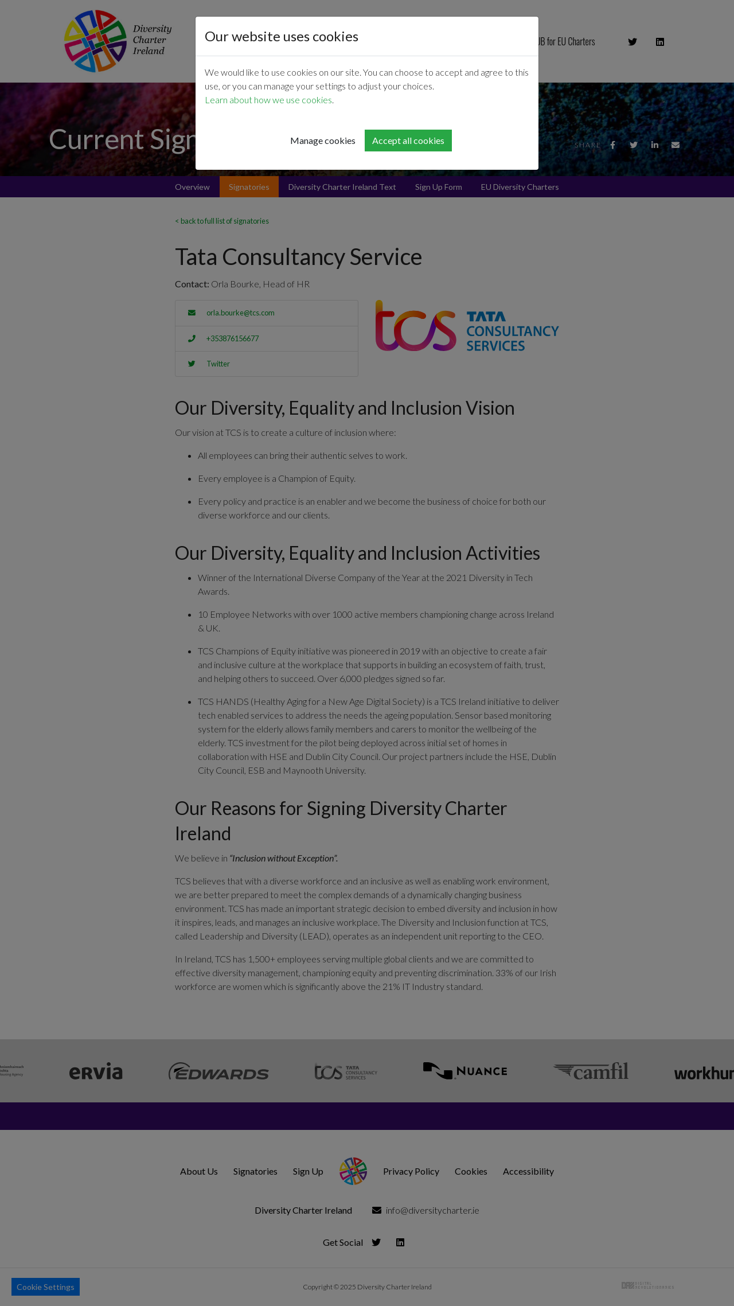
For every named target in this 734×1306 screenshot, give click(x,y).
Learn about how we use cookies (268, 99)
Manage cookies (323, 140)
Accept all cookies (408, 140)
